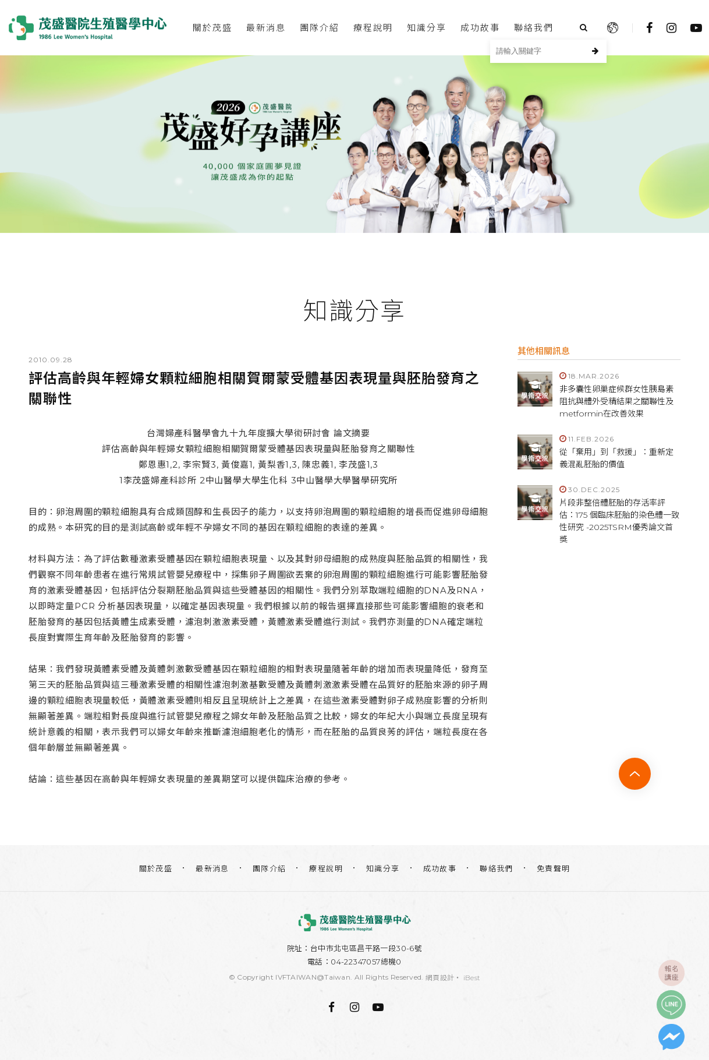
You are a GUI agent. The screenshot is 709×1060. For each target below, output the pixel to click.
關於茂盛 (212, 27)
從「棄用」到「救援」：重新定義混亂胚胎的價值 (616, 458)
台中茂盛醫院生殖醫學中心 (87, 28)
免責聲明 (553, 868)
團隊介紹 (319, 27)
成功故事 (480, 27)
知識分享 (426, 27)
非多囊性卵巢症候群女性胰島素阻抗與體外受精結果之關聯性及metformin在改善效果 (616, 401)
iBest (472, 977)
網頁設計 (440, 977)
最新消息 (266, 27)
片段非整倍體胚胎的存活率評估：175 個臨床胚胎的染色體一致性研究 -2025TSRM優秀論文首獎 (619, 521)
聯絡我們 (534, 27)
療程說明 (373, 27)
